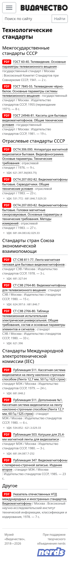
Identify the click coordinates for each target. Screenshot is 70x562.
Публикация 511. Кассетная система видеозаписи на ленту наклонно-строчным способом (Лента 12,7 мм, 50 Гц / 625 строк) (33, 374)
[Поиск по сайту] (27, 19)
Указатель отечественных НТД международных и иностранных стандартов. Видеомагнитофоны (34, 498)
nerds (61, 543)
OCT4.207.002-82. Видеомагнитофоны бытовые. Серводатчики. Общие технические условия (35, 184)
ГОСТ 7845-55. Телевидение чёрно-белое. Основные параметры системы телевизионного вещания (32, 91)
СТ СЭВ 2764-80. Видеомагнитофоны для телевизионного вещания (34, 287)
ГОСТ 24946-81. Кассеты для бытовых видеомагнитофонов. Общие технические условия (34, 120)
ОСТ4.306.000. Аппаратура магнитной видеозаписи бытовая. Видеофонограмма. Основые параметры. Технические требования (35, 156)
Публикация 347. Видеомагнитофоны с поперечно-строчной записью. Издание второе (34, 465)
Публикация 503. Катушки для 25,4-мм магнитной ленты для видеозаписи (33, 436)
